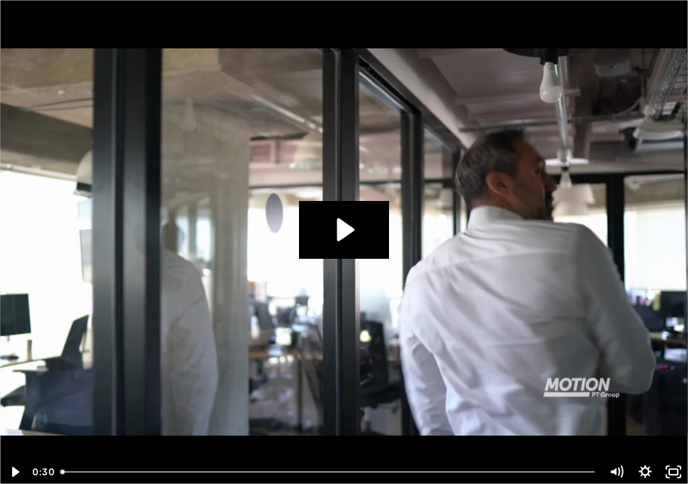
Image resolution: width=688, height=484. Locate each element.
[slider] (328, 472)
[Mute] (616, 472)
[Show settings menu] (645, 472)
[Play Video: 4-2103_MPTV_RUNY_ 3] (343, 229)
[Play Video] (14, 472)
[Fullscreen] (673, 472)
